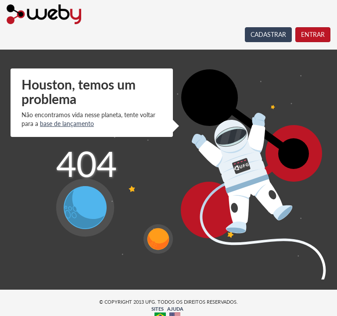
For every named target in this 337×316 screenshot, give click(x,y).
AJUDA (175, 309)
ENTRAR (313, 34)
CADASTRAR (268, 34)
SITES (157, 309)
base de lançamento (67, 123)
